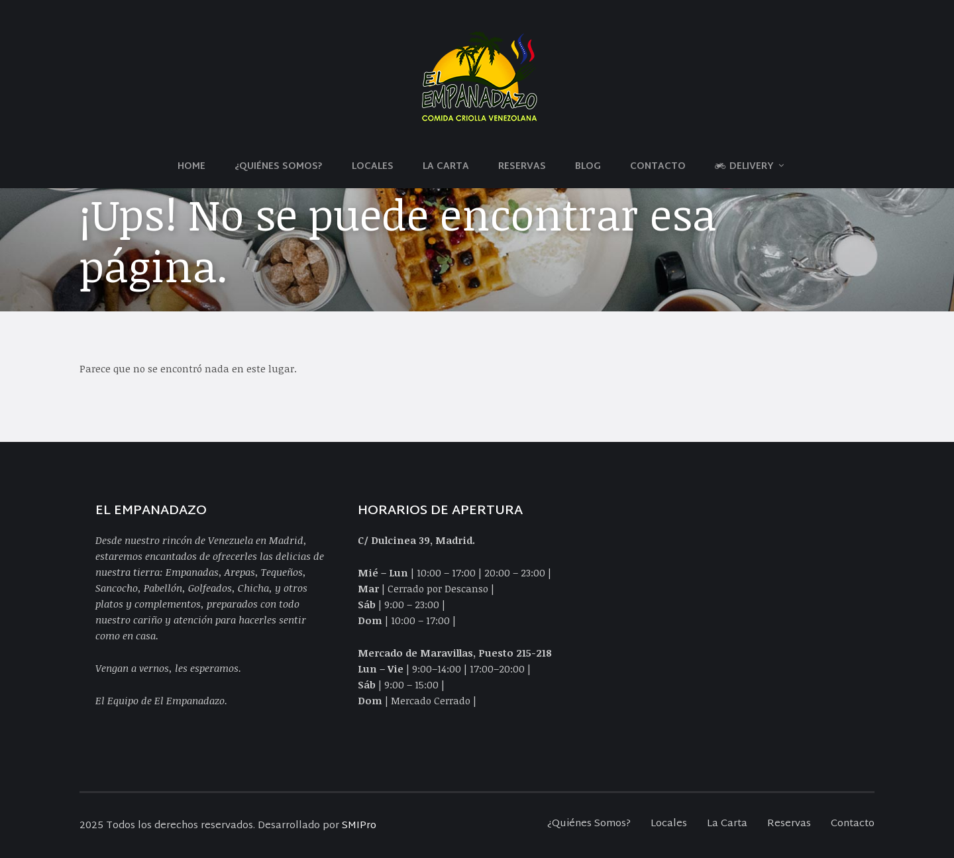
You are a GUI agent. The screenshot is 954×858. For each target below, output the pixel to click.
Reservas (522, 166)
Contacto (658, 166)
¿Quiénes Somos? (279, 166)
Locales (373, 166)
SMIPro (359, 826)
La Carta (446, 166)
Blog (588, 166)
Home (191, 166)
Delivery (744, 166)
